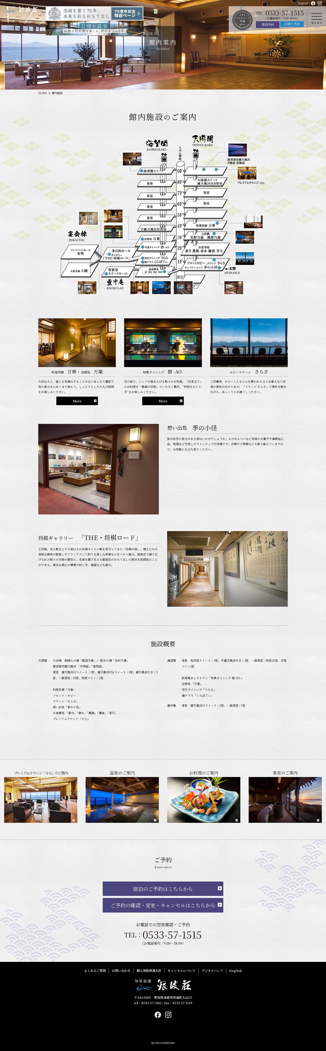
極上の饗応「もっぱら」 (172, 339)
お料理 (155, 361)
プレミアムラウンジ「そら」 (176, 328)
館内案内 (157, 384)
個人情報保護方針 (149, 970)
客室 (153, 373)
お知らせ (220, 316)
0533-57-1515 (285, 12)
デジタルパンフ (212, 970)
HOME (42, 93)
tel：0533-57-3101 (147, 1003)
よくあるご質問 (95, 970)
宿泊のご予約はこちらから (163, 888)
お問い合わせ (121, 970)
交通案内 (157, 395)
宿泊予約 (268, 24)
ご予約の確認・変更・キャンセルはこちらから (163, 905)
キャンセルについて (182, 970)
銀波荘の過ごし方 (229, 339)
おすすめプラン (226, 328)
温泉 (153, 350)
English (303, 3)
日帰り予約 (292, 24)
